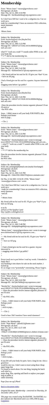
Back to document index (10, 387)
